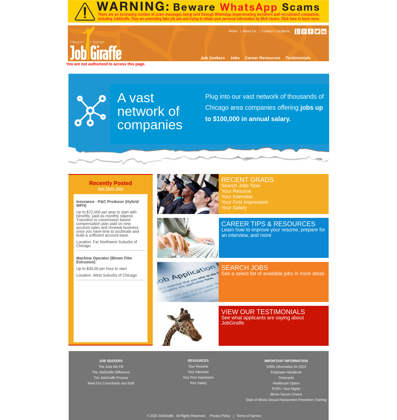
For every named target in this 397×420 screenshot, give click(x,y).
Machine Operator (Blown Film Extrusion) (104, 260)
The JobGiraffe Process (110, 378)
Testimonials (298, 57)
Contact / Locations (275, 31)
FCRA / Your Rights (286, 389)
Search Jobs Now (240, 185)
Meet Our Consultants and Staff (111, 383)
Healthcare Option (286, 383)
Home (233, 31)
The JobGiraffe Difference (111, 372)
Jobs (235, 57)
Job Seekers (212, 57)
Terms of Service (249, 416)
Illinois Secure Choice (286, 394)
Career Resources (262, 57)
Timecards (286, 378)
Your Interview (237, 196)
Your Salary (234, 207)
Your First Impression (244, 202)
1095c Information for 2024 (286, 367)
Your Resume (236, 191)
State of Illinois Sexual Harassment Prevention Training (286, 400)
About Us (249, 31)
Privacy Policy (220, 416)
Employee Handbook (286, 372)
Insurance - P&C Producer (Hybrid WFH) (107, 203)
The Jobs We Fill (111, 367)
